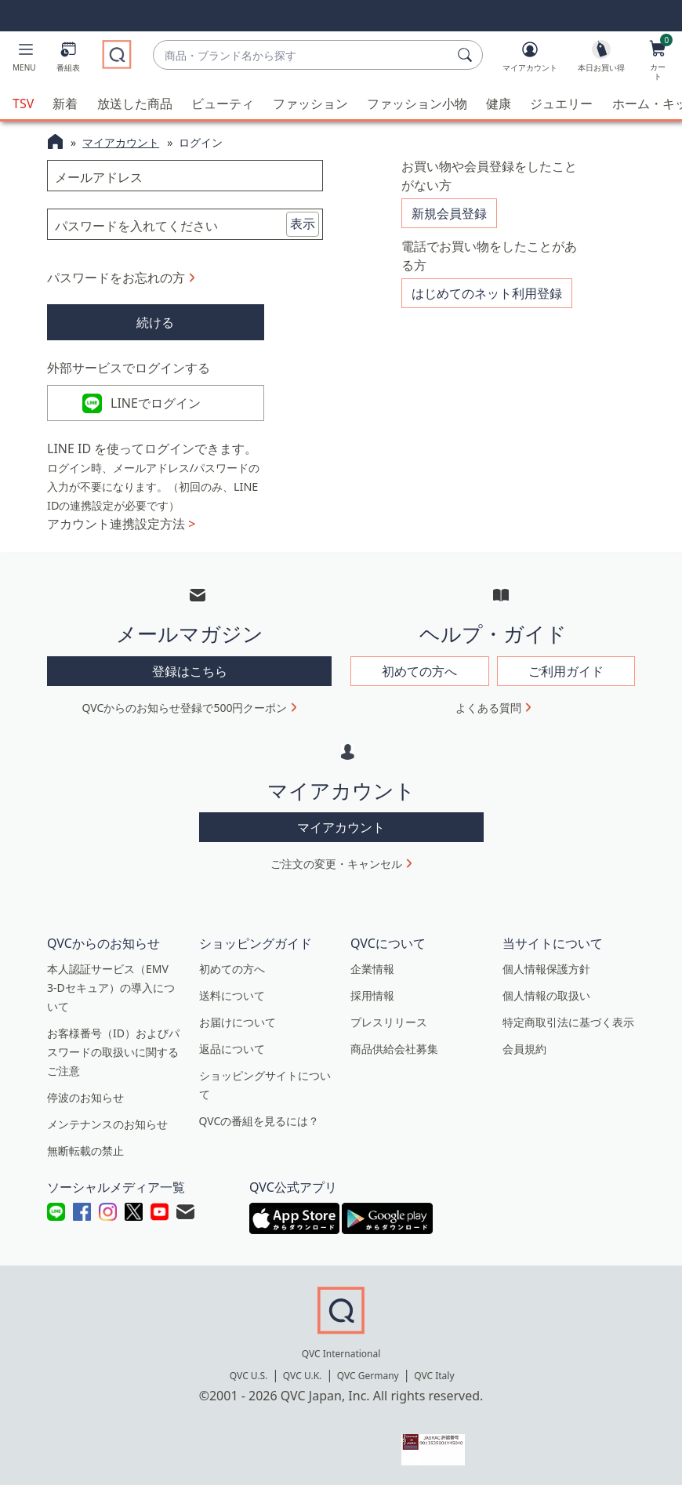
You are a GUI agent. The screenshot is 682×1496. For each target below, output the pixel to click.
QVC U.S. (249, 1386)
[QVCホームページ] (55, 143)
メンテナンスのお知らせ (107, 1134)
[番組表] (68, 59)
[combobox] (302, 55)
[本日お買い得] (601, 59)
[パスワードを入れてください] (185, 224)
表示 (302, 223)
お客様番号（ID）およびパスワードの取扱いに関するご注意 (113, 1063)
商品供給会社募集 (394, 1059)
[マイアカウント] (529, 59)
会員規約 (524, 1059)
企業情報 (372, 979)
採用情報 (372, 1006)
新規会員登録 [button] (449, 212)
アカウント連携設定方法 (121, 534)
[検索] (467, 55)
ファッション (310, 103)
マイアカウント (120, 142)
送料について (232, 1006)
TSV (23, 103)
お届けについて (237, 1033)
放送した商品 (134, 103)
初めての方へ (232, 979)
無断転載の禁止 (85, 1161)
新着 (65, 103)
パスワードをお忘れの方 (116, 278)
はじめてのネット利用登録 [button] (487, 287)
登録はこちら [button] (189, 681)
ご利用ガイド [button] (566, 681)
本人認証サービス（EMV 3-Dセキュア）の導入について (111, 998)
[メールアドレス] (185, 175)
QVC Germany (368, 1386)
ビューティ (222, 103)
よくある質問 (488, 717)
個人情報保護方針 (546, 979)
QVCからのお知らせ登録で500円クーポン (185, 717)
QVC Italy (434, 1386)
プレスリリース (388, 1033)
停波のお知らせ (85, 1108)
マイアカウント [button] (341, 838)
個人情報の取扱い (546, 1006)
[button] (24, 59)
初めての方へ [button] (419, 681)
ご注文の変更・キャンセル (336, 874)
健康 (498, 103)
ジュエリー (561, 103)
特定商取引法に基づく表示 (568, 1033)
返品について (232, 1059)
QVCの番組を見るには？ (259, 1131)
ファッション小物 (417, 103)
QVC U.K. (302, 1386)
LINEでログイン (156, 408)
